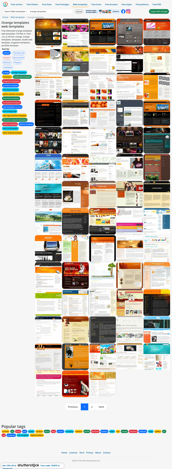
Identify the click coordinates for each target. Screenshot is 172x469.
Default (6, 53)
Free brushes (111, 4)
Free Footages (62, 4)
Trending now (18, 53)
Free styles (127, 4)
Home (5, 17)
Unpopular (8, 67)
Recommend (18, 57)
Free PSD (157, 4)
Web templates (80, 4)
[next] (101, 406)
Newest (7, 57)
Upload (79, 11)
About (98, 452)
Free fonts (47, 4)
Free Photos (32, 4)
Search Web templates (15, 11)
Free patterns (142, 4)
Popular (17, 62)
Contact (106, 452)
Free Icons (96, 4)
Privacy (89, 452)
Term (81, 452)
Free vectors (17, 4)
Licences (73, 452)
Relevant (7, 62)
